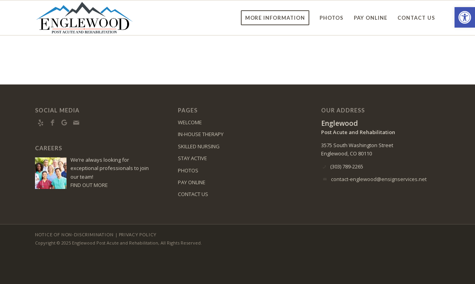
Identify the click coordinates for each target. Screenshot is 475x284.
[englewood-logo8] (89, 17)
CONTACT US (193, 194)
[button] (465, 17)
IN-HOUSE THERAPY (201, 134)
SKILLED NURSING (199, 146)
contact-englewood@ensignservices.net (379, 179)
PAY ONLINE (191, 182)
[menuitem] (275, 17)
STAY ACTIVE (192, 158)
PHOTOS (188, 170)
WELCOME (190, 122)
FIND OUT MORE (89, 185)
